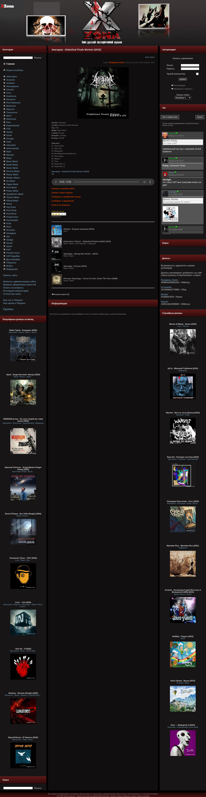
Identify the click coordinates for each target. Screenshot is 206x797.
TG (53, 174)
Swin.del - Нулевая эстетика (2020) (183, 457)
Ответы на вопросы (13, 288)
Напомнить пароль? (183, 89)
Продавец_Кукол (117, 62)
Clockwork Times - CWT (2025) (23, 558)
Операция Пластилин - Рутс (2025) (183, 501)
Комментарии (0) (60, 294)
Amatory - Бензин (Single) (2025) (23, 693)
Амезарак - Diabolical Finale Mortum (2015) (70, 171)
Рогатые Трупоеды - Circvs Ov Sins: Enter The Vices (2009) (91, 278)
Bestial (164, 294)
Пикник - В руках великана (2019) (79, 229)
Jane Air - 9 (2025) (23, 649)
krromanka (166, 287)
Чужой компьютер (176, 74)
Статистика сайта (12, 294)
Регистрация (179, 85)
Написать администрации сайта (19, 281)
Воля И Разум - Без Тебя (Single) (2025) (23, 514)
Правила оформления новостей (19, 284)
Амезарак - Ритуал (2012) (75, 266)
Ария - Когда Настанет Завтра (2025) (23, 375)
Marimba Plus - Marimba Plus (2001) (183, 546)
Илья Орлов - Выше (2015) (182, 681)
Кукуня (164, 301)
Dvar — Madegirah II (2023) (183, 725)
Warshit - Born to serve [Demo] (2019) (183, 413)
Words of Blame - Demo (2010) (183, 324)
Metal (147, 57)
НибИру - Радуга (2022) (182, 636)
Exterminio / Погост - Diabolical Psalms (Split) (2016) (87, 241)
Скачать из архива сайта (63, 188)
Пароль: (171, 69)
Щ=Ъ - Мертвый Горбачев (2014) (183, 368)
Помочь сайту (10, 275)
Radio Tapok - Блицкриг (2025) (23, 330)
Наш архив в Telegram (14, 303)
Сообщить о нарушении (63, 201)
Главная (10, 64)
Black (152, 57)
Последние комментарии (15, 291)
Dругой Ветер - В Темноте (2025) (23, 737)
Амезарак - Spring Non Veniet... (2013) (81, 254)
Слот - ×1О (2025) (23, 602)
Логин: (170, 65)
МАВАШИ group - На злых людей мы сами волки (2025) (23, 420)
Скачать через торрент (62, 193)
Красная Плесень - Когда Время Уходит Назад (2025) (23, 468)
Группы (8, 309)
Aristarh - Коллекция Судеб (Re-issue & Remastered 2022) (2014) (183, 591)
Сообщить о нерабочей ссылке (66, 197)
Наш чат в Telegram (13, 300)
